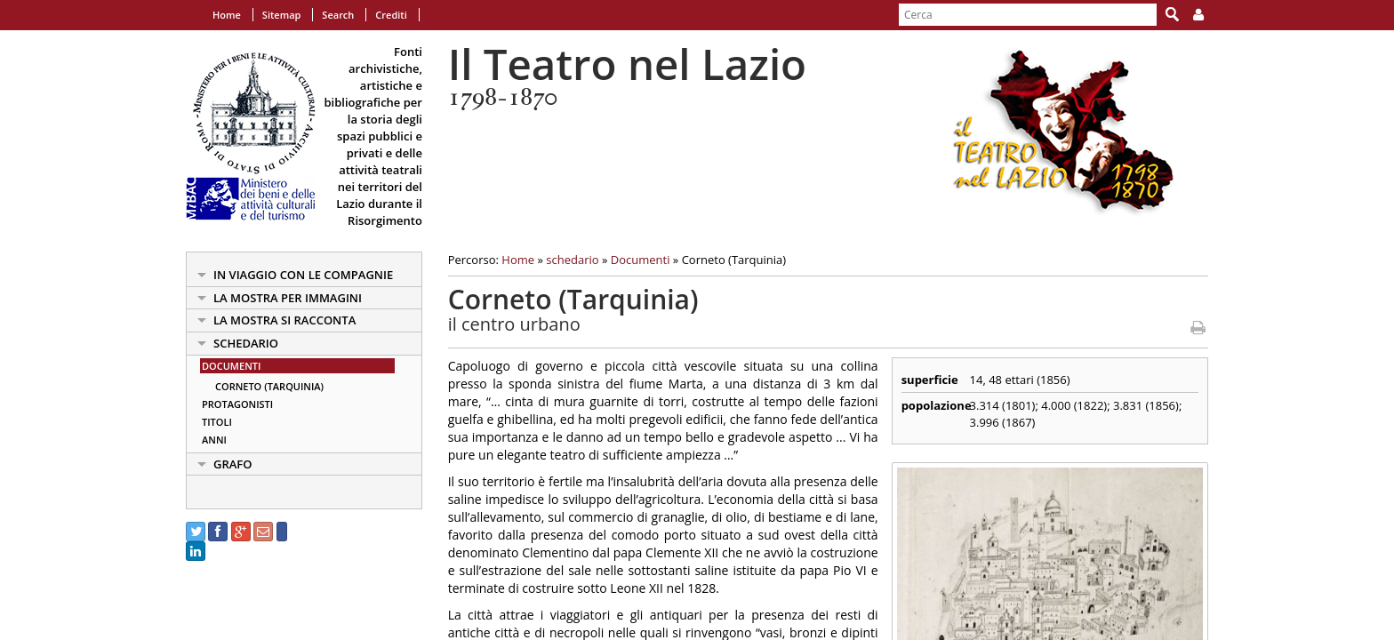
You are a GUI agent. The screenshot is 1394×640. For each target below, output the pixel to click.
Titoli (217, 421)
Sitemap (281, 14)
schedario (245, 343)
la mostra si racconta (284, 320)
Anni (214, 439)
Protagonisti (237, 404)
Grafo (232, 464)
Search (338, 14)
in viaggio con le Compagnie (303, 275)
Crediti (390, 14)
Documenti (231, 365)
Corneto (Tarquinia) (269, 386)
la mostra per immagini (287, 298)
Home (226, 14)
